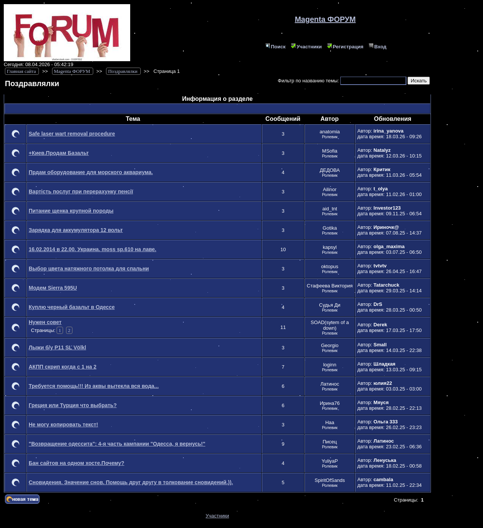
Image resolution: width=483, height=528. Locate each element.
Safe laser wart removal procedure (72, 134)
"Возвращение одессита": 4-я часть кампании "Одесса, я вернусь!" (117, 444)
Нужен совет (45, 322)
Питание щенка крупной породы (71, 211)
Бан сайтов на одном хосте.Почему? (76, 463)
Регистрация (345, 46)
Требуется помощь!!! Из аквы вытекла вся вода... (94, 386)
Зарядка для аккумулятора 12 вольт (76, 230)
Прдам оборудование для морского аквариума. (91, 172)
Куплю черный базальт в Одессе (72, 307)
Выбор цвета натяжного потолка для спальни (89, 269)
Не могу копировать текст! (63, 424)
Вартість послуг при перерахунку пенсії (81, 191)
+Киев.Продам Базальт (59, 153)
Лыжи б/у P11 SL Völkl (57, 347)
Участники (306, 46)
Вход (377, 46)
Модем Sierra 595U (53, 288)
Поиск (275, 46)
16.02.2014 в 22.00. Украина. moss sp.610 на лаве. (92, 249)
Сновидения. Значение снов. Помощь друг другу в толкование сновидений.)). (131, 482)
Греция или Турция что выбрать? (73, 405)
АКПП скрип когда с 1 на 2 (62, 367)
